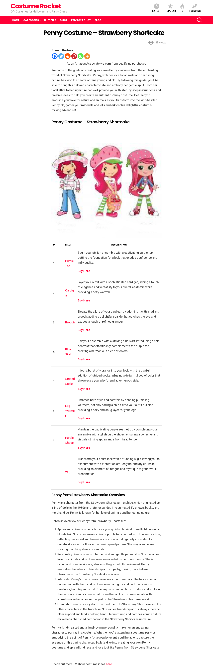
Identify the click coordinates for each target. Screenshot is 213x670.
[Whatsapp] (81, 56)
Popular (170, 7)
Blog (98, 20)
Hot (182, 7)
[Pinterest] (74, 56)
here (109, 664)
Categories (31, 20)
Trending (195, 7)
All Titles (50, 20)
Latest (156, 7)
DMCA (63, 20)
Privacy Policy (81, 20)
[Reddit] (68, 56)
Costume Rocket (36, 6)
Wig (67, 472)
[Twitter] (61, 56)
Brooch (70, 322)
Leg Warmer (70, 410)
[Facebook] (55, 56)
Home (15, 20)
